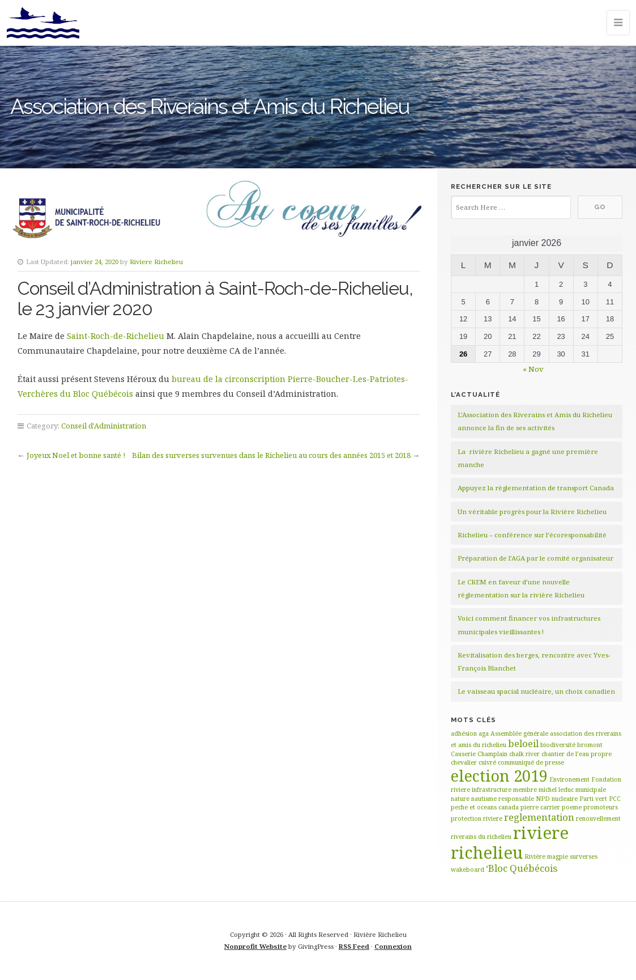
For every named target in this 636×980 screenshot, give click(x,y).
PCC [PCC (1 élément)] (615, 799)
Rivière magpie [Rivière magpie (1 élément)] (546, 856)
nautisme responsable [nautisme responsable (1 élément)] (502, 799)
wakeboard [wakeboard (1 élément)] (467, 869)
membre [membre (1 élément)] (525, 790)
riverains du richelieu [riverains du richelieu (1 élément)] (481, 837)
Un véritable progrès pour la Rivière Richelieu (532, 511)
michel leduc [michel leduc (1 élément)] (556, 790)
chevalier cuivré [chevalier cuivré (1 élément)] (473, 762)
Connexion (393, 946)
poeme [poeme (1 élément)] (572, 807)
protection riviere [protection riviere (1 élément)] (476, 818)
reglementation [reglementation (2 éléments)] (539, 817)
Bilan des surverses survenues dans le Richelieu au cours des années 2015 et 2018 (271, 455)
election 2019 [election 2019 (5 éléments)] (499, 775)
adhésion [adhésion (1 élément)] (464, 733)
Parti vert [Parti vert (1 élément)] (593, 799)
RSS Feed (354, 946)
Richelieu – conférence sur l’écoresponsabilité (532, 535)
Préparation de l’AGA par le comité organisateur (535, 558)
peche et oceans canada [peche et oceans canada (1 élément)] (485, 807)
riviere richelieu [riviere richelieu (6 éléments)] (510, 842)
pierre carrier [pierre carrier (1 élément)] (540, 807)
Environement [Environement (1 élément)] (569, 779)
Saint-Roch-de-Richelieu (115, 335)
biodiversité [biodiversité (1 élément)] (557, 745)
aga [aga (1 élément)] (484, 733)
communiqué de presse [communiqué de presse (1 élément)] (531, 762)
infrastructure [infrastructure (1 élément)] (491, 790)
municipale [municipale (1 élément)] (590, 790)
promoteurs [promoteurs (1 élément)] (600, 807)
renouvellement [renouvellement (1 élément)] (598, 818)
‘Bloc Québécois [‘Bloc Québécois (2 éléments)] (521, 868)
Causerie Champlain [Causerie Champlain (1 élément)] (479, 754)
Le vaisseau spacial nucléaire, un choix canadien (536, 691)
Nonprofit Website (255, 946)
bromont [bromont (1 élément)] (590, 745)
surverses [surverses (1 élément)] (583, 856)
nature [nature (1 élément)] (460, 799)
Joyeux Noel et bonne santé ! (76, 455)
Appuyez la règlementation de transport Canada (536, 487)
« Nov (533, 369)
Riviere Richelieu (156, 261)
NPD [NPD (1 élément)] (543, 799)
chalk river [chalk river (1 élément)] (524, 754)
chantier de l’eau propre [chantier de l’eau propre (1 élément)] (576, 754)
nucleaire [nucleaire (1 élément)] (565, 799)
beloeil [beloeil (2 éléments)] (523, 743)
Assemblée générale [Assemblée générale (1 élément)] (519, 733)
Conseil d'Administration (103, 426)
